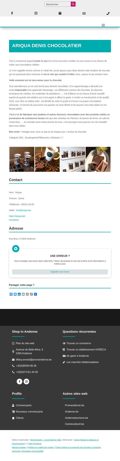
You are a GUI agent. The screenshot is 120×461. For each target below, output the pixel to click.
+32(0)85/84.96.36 (26, 365)
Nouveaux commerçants (29, 411)
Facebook (14, 220)
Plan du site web (25, 343)
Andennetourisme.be (76, 418)
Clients (20, 418)
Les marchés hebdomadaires (83, 362)
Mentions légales (19, 447)
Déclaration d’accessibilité (32, 451)
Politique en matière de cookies (41, 447)
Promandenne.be (74, 405)
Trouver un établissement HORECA (86, 349)
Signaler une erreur (60, 271)
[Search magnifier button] (73, 4)
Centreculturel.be (74, 424)
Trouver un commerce (79, 343)
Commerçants (24, 405)
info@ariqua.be (23, 210)
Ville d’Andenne (35, 444)
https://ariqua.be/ (17, 216)
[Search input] (57, 4)
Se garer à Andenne (78, 356)
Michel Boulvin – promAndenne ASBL (45, 440)
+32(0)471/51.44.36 (27, 372)
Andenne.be (71, 411)
